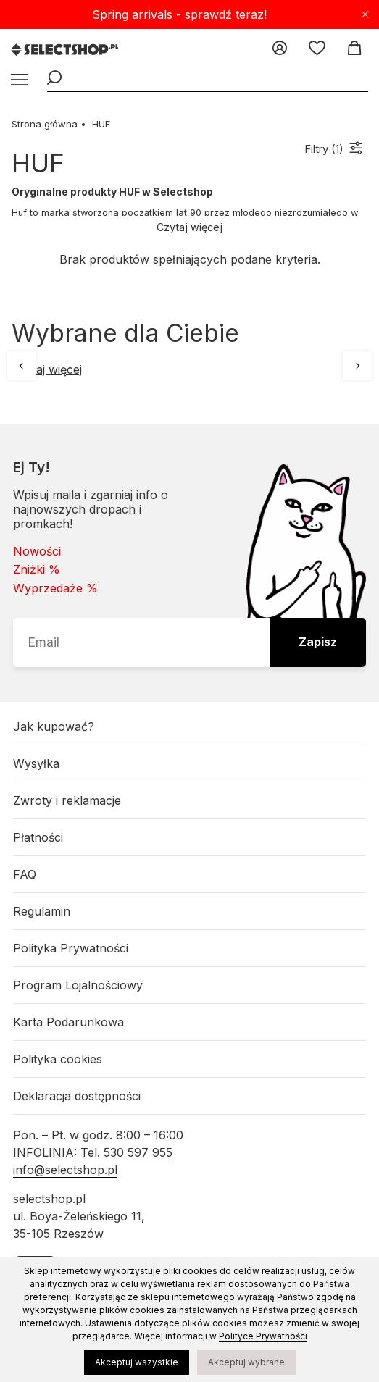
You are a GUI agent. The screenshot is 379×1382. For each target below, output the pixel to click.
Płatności (38, 837)
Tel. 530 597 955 (126, 1152)
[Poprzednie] (21, 365)
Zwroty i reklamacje (67, 800)
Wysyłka (36, 763)
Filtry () (323, 149)
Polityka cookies (57, 1059)
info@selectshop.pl (65, 1170)
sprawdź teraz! (226, 14)
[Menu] (18, 80)
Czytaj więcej (189, 227)
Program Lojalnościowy (78, 985)
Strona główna (45, 124)
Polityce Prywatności (263, 1336)
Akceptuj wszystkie (136, 1362)
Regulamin (41, 911)
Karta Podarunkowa (68, 1022)
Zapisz (318, 642)
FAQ (24, 874)
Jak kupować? (53, 726)
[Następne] (357, 365)
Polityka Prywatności (70, 948)
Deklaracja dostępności (77, 1096)
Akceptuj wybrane (246, 1362)
